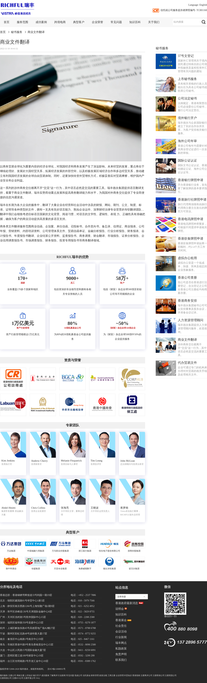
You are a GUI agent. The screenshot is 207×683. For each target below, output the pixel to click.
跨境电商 (60, 22)
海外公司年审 (187, 141)
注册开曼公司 (29, 678)
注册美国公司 (6, 678)
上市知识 (29, 675)
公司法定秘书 (187, 98)
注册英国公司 (171, 675)
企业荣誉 (97, 22)
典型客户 (78, 22)
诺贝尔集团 (134, 568)
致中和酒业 (11, 568)
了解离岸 (54, 675)
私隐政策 (121, 648)
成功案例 (41, 22)
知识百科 (135, 22)
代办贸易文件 (187, 362)
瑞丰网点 (121, 642)
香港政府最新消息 (126, 603)
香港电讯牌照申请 (190, 219)
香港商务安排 (187, 300)
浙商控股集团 (134, 551)
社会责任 (121, 625)
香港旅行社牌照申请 (192, 199)
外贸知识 (128, 675)
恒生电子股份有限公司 (109, 551)
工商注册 (111, 675)
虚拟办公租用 (187, 258)
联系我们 (121, 659)
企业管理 (120, 675)
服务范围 (22, 22)
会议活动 (121, 631)
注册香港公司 (159, 675)
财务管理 (95, 675)
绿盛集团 (35, 568)
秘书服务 (16, 32)
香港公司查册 (187, 277)
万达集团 (11, 551)
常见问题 (116, 22)
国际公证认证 (187, 160)
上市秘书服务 (187, 79)
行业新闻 (121, 637)
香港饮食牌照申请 (190, 238)
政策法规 (103, 675)
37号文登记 (186, 56)
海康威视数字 (85, 568)
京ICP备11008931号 (56, 669)
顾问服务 (4, 675)
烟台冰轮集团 (109, 568)
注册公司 (12, 675)
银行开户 (37, 675)
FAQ (38, 678)
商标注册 (20, 675)
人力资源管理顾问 (190, 320)
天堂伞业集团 (60, 568)
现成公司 (78, 675)
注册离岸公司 (146, 675)
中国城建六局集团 (35, 551)
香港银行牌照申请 (190, 180)
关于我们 (153, 22)
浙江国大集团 (85, 551)
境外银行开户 (187, 118)
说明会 (119, 608)
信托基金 (87, 675)
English (203, 5)
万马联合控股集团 (60, 551)
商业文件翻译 (36, 32)
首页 (6, 22)
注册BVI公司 (17, 678)
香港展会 (121, 620)
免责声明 (121, 654)
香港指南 (136, 675)
